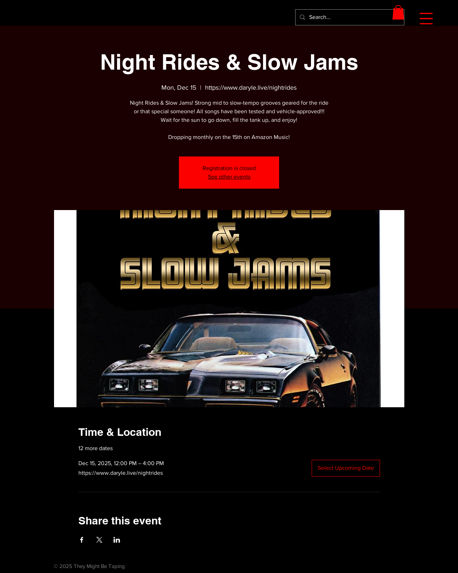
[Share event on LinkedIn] (116, 540)
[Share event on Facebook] (81, 540)
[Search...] (349, 17)
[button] (426, 18)
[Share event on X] (99, 540)
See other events (229, 177)
